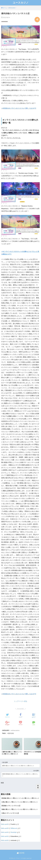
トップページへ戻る (20, 701)
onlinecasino (15, 730)
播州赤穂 (11, 733)
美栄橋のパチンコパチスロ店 (10, 806)
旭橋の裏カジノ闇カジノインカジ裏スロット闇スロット (19, 809)
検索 (2, 783)
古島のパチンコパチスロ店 (10, 813)
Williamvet (14, 828)
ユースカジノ (21, 2)
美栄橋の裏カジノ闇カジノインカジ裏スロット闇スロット (20, 798)
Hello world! (4, 824)
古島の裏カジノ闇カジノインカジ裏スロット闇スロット (19, 802)
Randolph (14, 832)
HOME (20, 853)
